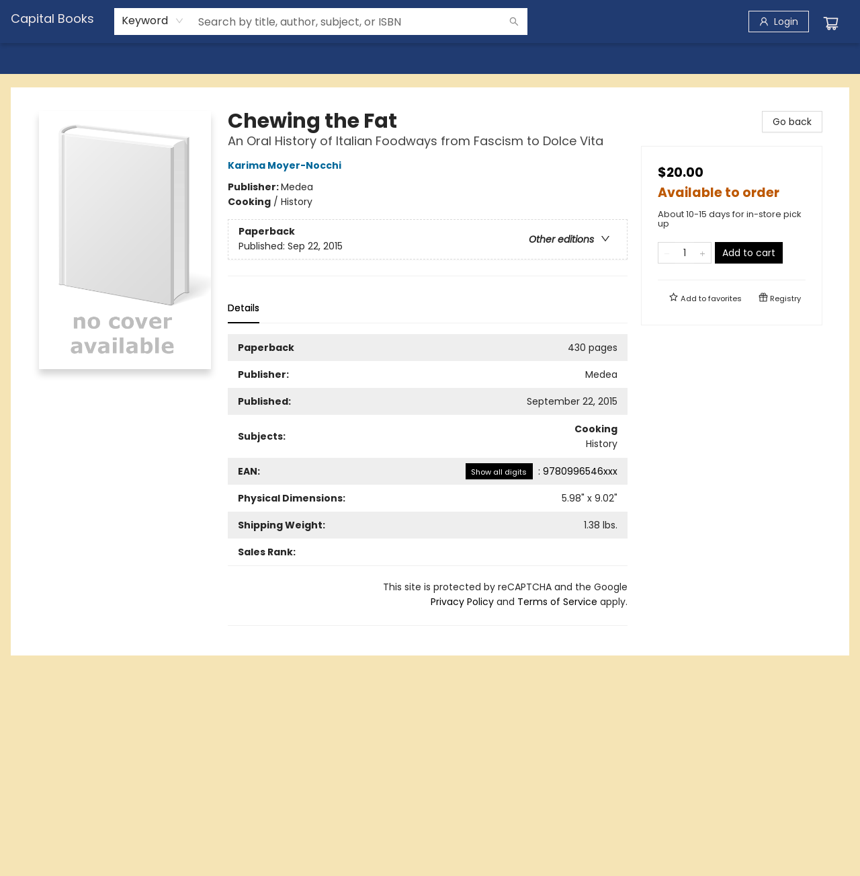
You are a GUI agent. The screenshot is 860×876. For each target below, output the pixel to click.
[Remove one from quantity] (666, 252)
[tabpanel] (428, 480)
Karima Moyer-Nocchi (286, 165)
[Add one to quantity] (702, 252)
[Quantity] (684, 253)
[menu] (430, 58)
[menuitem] (38, 58)
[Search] (514, 21)
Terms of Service (557, 601)
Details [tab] (243, 308)
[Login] (778, 21)
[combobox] (152, 21)
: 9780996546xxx (541, 471)
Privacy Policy (462, 601)
